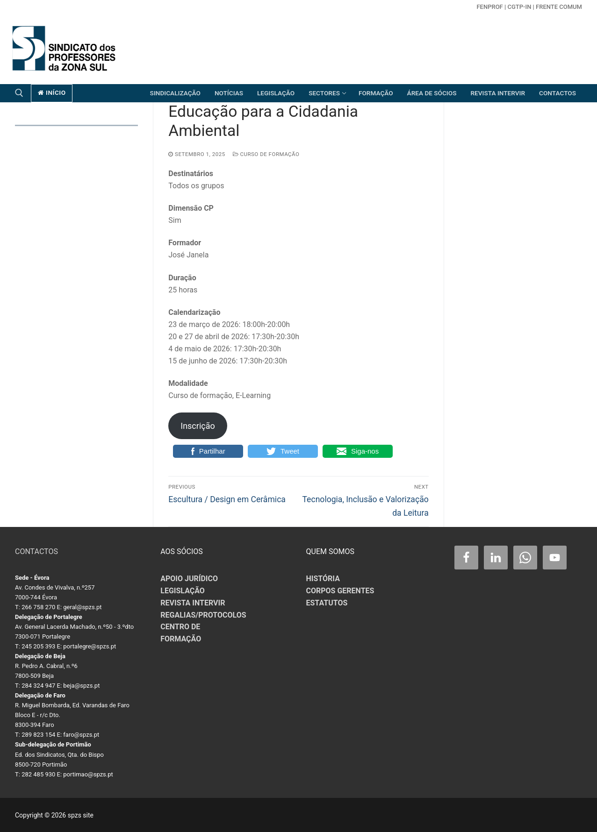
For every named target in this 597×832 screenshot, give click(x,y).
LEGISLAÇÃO (182, 590)
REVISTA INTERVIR (192, 602)
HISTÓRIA (323, 578)
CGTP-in (519, 6)
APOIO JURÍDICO (189, 578)
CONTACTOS (36, 551)
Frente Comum (559, 6)
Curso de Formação (266, 154)
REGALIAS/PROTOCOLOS (203, 615)
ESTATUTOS (327, 602)
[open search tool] (19, 93)
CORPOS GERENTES (340, 590)
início (52, 92)
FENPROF (489, 6)
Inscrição (197, 426)
